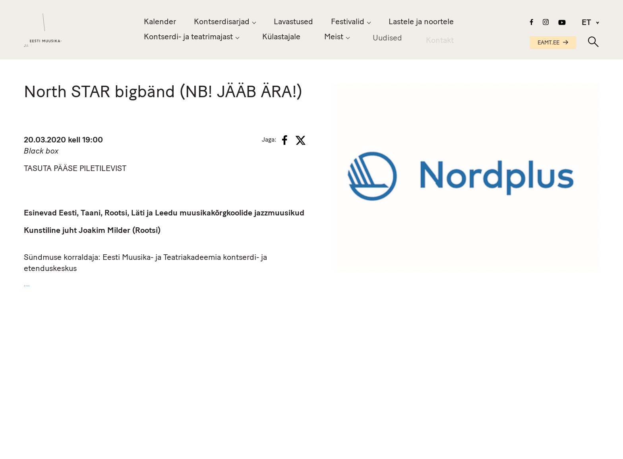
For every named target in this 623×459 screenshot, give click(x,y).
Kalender (160, 22)
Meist (333, 38)
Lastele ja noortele (421, 22)
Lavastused (293, 22)
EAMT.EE (553, 43)
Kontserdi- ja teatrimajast (188, 37)
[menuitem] (587, 23)
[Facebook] (284, 140)
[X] (300, 140)
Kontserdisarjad (222, 22)
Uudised (387, 40)
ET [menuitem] (586, 23)
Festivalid (347, 22)
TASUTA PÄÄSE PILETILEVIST (75, 169)
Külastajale (281, 37)
